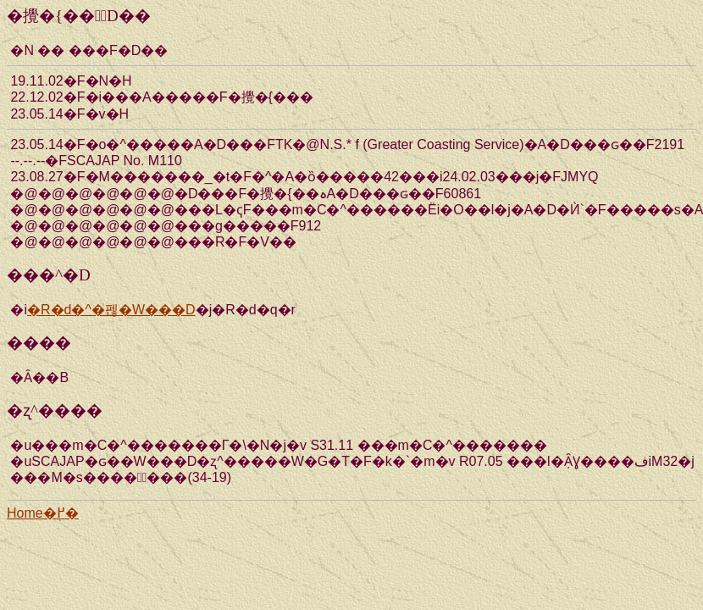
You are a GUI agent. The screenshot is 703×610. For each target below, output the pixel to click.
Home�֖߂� (43, 513)
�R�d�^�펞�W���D (111, 309)
